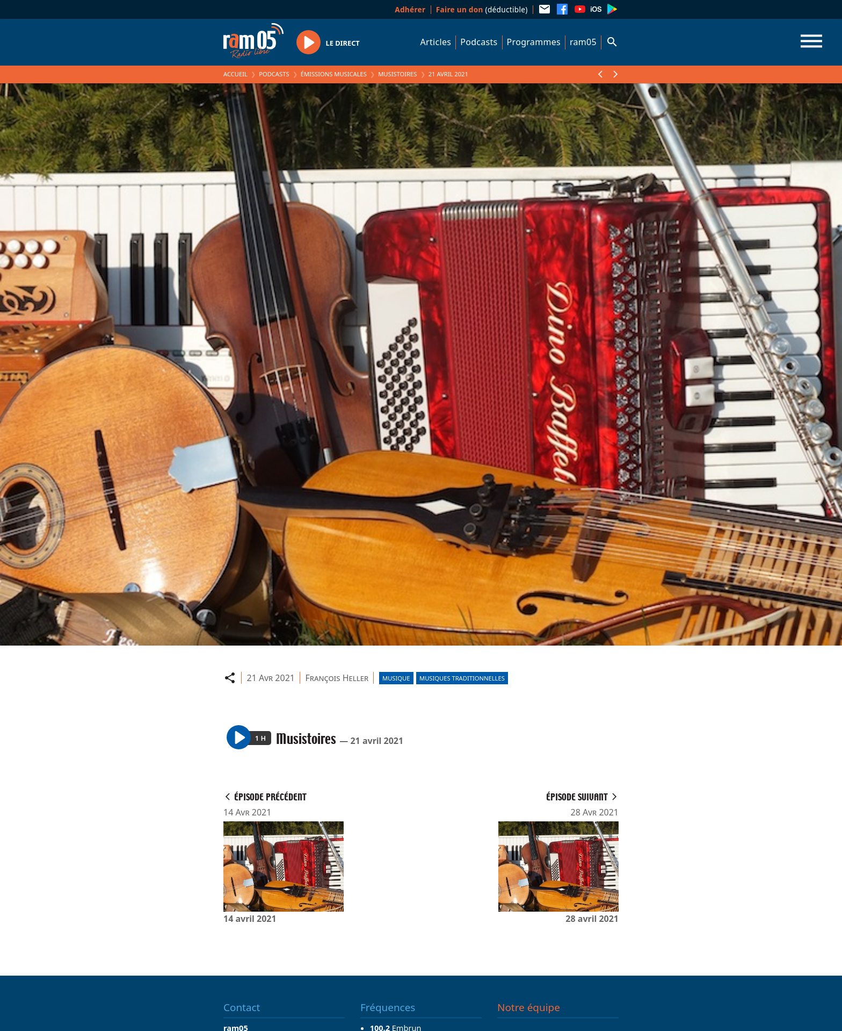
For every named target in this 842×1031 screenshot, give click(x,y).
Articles (436, 42)
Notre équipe (528, 1007)
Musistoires (397, 74)
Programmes (534, 42)
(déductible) (482, 9)
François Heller (337, 678)
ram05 (583, 42)
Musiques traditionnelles (462, 678)
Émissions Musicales (334, 74)
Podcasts (478, 42)
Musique (396, 678)
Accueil (235, 74)
